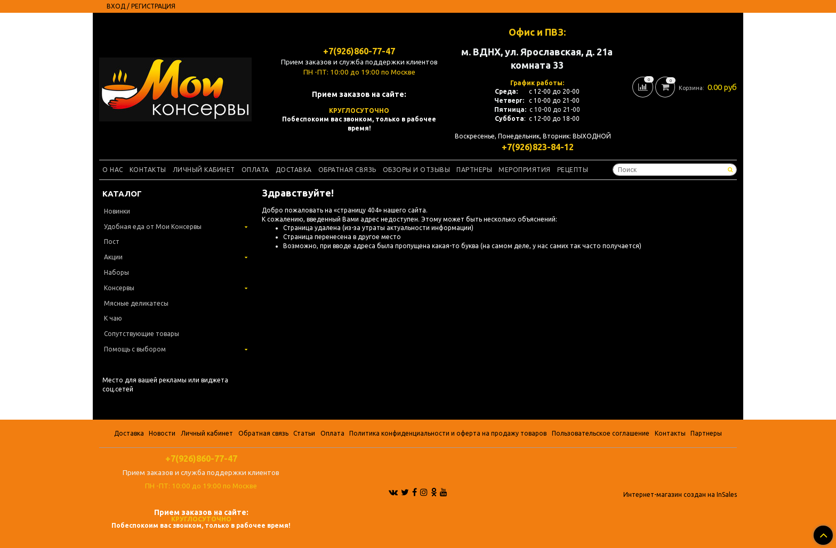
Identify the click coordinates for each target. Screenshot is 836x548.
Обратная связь (347, 169)
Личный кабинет (204, 169)
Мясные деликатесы (136, 303)
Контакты (148, 169)
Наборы (116, 272)
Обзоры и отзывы (417, 169)
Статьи (304, 433)
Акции (113, 256)
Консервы (119, 287)
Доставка (294, 169)
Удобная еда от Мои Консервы (153, 226)
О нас (112, 169)
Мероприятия (525, 169)
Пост (111, 241)
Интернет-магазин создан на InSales (680, 495)
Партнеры (474, 169)
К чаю (113, 318)
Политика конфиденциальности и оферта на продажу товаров (447, 433)
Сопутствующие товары (141, 333)
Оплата (255, 169)
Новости (162, 433)
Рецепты (573, 169)
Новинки (117, 211)
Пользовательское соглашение (600, 433)
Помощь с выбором (135, 349)
